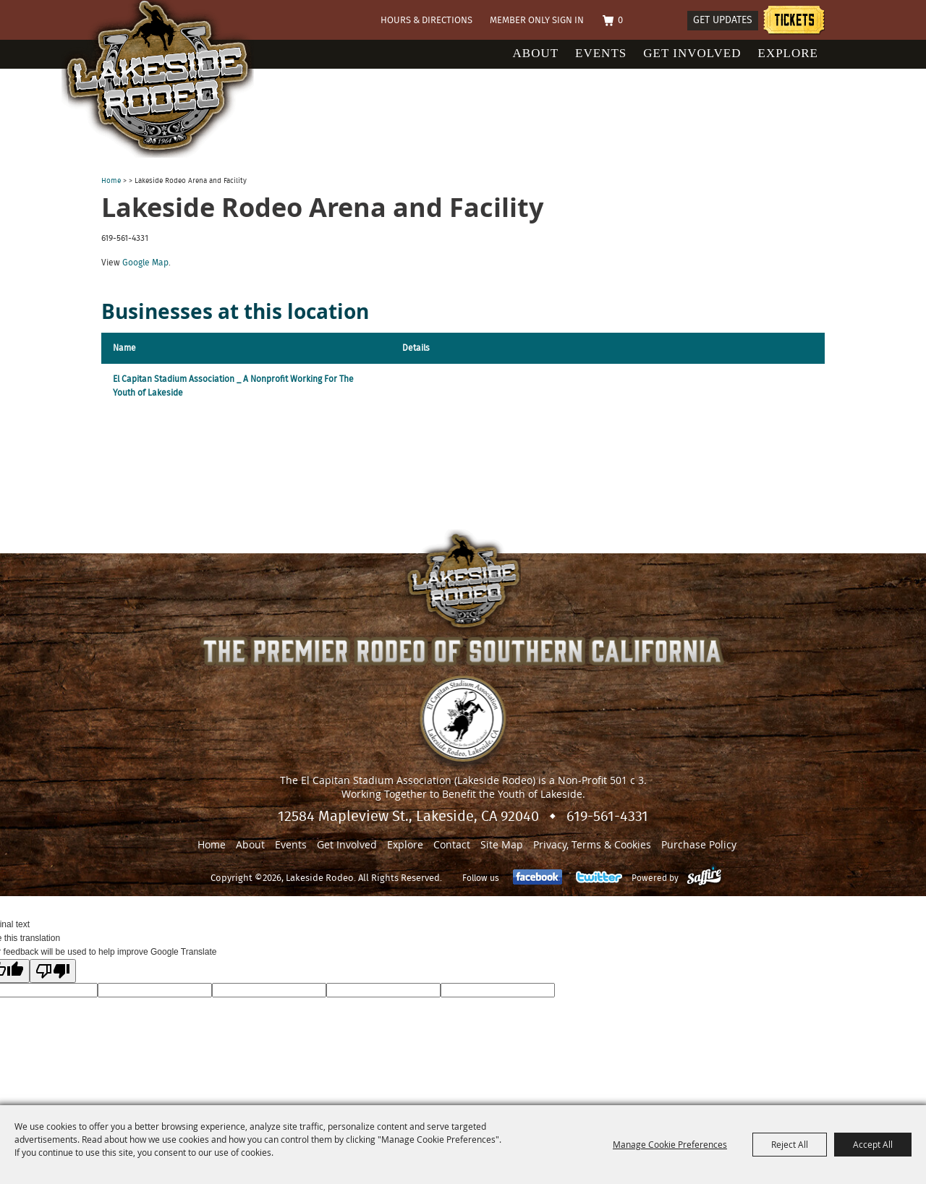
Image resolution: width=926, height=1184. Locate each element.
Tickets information (794, 22)
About (536, 53)
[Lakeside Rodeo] (172, 79)
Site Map (501, 844)
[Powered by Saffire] (704, 878)
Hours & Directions (426, 20)
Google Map (145, 262)
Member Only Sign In (537, 20)
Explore (788, 53)
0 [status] (620, 20)
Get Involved (692, 53)
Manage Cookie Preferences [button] (670, 1144)
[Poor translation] (53, 971)
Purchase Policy (698, 844)
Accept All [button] (873, 1144)
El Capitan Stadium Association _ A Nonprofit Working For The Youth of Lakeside (233, 386)
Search (670, 21)
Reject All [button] (789, 1144)
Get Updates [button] (722, 20)
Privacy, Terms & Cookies (592, 844)
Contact (451, 844)
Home (111, 180)
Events (600, 53)
